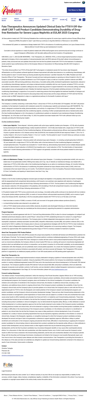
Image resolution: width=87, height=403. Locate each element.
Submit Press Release (30, 395)
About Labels (31, 19)
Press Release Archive (15, 395)
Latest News (4, 19)
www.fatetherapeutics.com (59, 269)
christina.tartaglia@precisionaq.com (12, 355)
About (5, 395)
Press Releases (17, 19)
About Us (55, 19)
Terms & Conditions (45, 395)
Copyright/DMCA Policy (59, 395)
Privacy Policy (72, 395)
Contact (46, 20)
